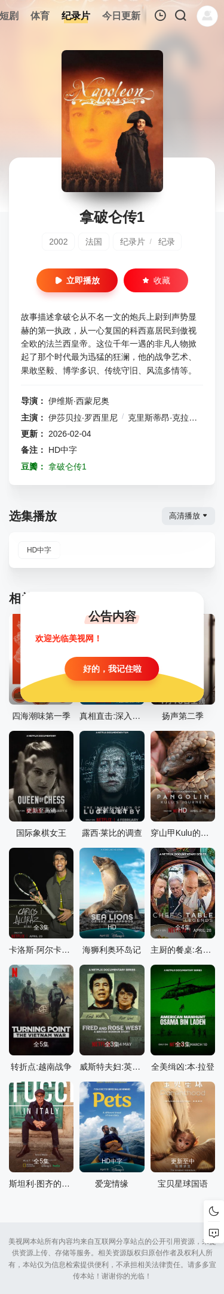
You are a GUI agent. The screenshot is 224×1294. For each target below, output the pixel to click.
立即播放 (77, 280)
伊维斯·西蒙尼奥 (78, 401)
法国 (93, 241)
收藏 (156, 280)
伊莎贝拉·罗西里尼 (83, 417)
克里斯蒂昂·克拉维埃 (166, 417)
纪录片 (132, 241)
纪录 (166, 241)
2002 (58, 241)
